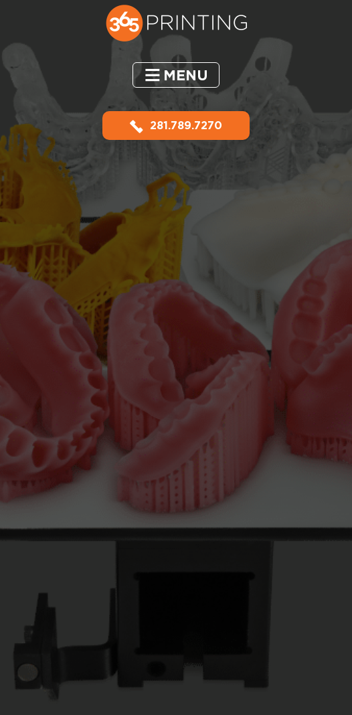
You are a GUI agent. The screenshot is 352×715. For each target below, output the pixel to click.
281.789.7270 (176, 125)
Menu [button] (185, 75)
